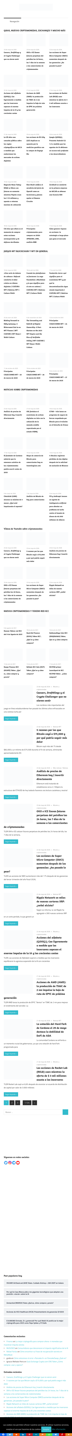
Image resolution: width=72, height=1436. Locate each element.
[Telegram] (55, 1434)
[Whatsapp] (49, 1434)
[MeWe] (36, 1434)
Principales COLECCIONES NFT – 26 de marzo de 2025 (35, 374)
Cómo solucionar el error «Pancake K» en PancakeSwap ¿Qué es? (40, 1358)
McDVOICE (10, 1348)
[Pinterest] (29, 1434)
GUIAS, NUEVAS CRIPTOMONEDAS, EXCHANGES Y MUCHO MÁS (34, 30)
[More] (68, 1434)
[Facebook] (3, 1434)
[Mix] (42, 1434)
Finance (9, 1341)
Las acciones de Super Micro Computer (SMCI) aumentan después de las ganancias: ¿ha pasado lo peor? (58, 59)
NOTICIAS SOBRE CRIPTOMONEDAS (21, 389)
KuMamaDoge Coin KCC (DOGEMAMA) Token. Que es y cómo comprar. (58, 636)
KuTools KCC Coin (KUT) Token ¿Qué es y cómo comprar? (35, 670)
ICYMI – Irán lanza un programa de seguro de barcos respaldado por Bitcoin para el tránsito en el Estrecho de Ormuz (58, 418)
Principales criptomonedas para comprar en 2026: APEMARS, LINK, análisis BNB (34, 235)
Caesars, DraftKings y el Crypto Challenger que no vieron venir (12, 55)
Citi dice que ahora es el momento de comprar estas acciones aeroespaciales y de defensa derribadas (13, 235)
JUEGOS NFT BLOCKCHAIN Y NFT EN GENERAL (26, 251)
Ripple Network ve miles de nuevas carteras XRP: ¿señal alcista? (51, 901)
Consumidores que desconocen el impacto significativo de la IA (43, 1348)
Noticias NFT (57, 726)
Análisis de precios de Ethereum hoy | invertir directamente (13, 414)
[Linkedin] (23, 1434)
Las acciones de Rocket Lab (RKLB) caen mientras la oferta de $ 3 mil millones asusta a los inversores (58, 100)
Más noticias (57, 768)
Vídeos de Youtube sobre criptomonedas (23, 528)
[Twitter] (10, 1434)
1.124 (27, 1102)
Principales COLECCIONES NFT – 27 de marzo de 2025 (58, 377)
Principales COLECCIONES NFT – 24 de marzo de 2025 (58, 323)
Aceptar (46, 1429)
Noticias (65, 768)
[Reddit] (16, 1434)
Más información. (59, 1429)
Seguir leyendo (10, 718)
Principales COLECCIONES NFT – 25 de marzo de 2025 (13, 374)
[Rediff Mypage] (62, 1434)
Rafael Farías (11, 1351)
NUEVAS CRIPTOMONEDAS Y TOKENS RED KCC (26, 611)
